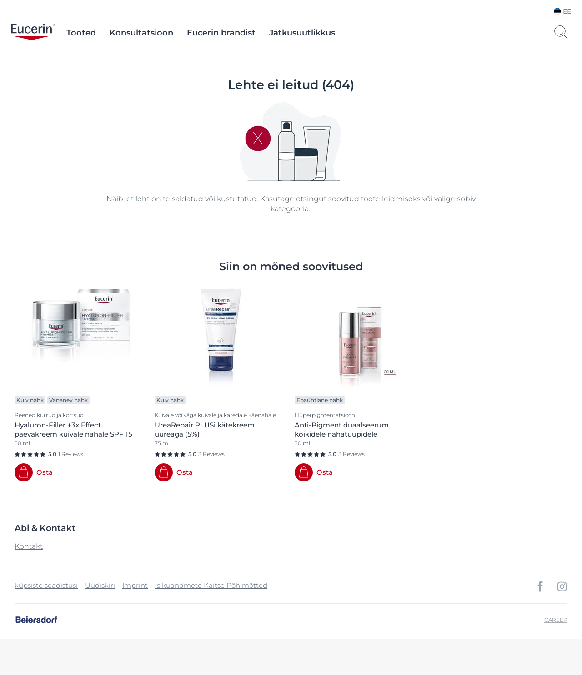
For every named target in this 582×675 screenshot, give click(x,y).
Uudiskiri (100, 585)
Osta (44, 472)
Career (555, 619)
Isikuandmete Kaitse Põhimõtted (211, 585)
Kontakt (29, 546)
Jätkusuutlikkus (302, 33)
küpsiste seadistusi (46, 585)
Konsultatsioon (141, 33)
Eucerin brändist (221, 33)
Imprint (135, 585)
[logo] (33, 33)
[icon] (540, 586)
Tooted (81, 33)
